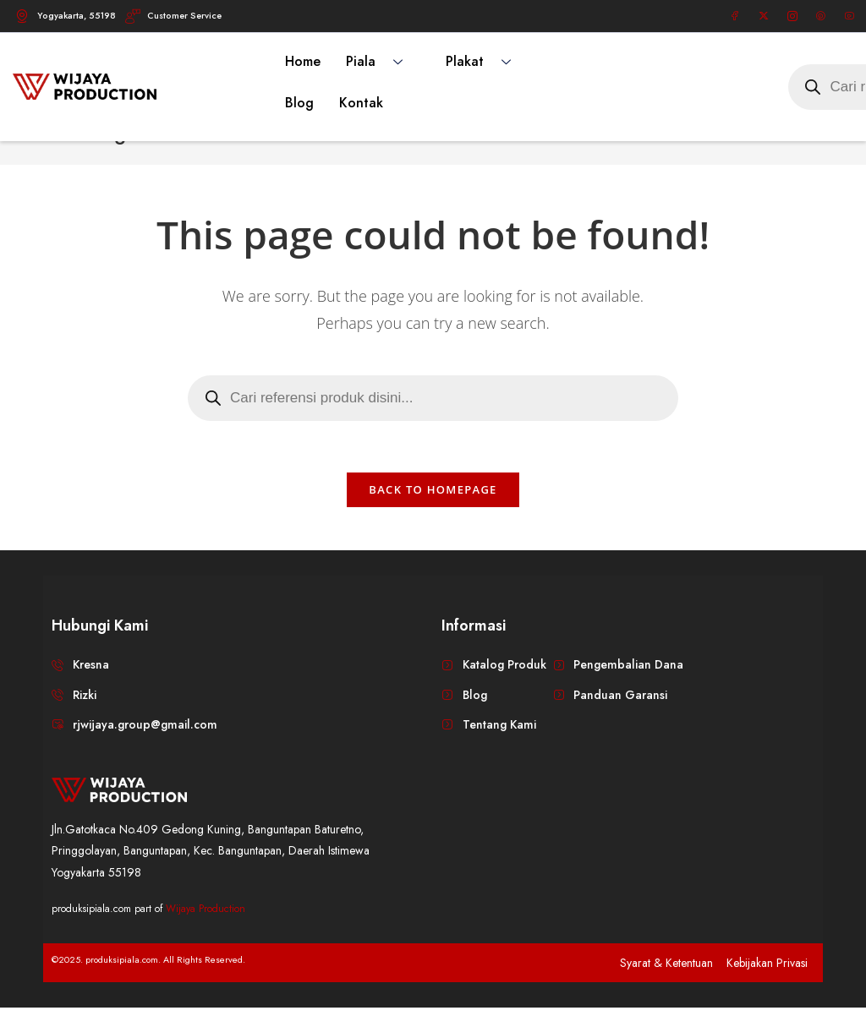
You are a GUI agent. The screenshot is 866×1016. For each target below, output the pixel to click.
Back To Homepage (432, 497)
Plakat (484, 61)
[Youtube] (849, 16)
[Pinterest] (820, 16)
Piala (380, 61)
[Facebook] (735, 16)
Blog (299, 102)
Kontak (361, 102)
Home (303, 61)
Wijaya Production (205, 916)
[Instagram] (792, 16)
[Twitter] (763, 16)
